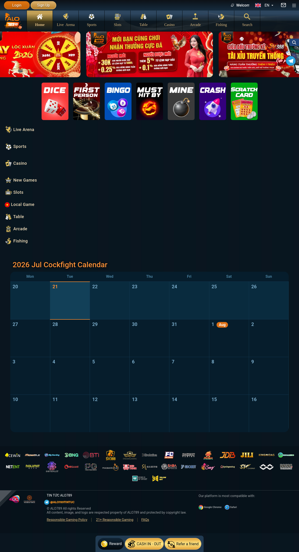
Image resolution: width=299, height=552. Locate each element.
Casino (169, 19)
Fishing (221, 19)
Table (143, 19)
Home (40, 19)
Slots (117, 19)
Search (247, 19)
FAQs (145, 520)
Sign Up (43, 5)
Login (16, 5)
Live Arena (66, 19)
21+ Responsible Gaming (114, 520)
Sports (91, 19)
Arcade (195, 19)
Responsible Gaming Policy (67, 520)
